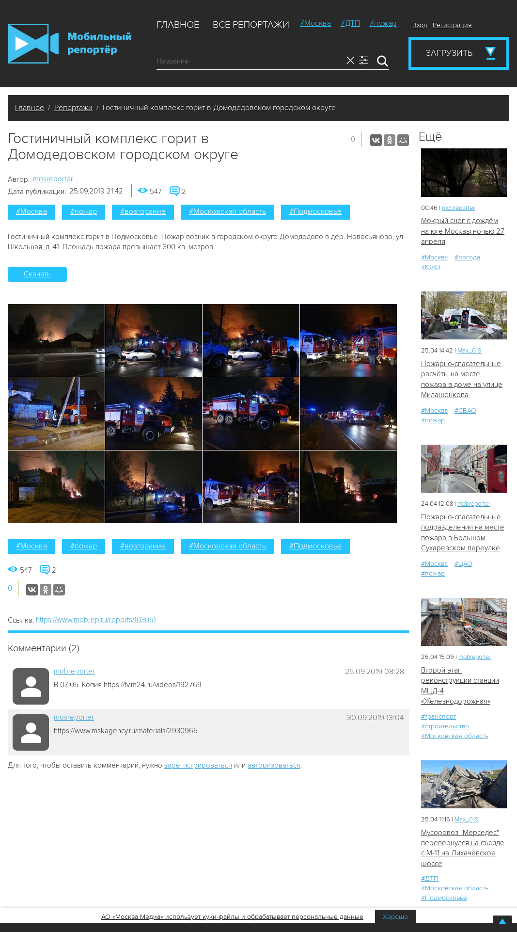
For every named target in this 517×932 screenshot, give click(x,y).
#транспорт (438, 716)
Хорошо (395, 917)
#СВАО (465, 410)
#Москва (315, 23)
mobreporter (74, 671)
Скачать (37, 274)
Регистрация (452, 25)
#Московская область (227, 211)
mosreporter (53, 179)
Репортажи (73, 107)
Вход (419, 25)
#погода (467, 257)
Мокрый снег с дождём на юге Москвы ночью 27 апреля (462, 231)
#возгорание (143, 211)
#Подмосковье (315, 211)
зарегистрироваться (198, 765)
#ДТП (350, 23)
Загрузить (449, 53)
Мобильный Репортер (69, 44)
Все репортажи (251, 25)
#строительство (445, 726)
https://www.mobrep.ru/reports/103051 (96, 619)
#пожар (383, 23)
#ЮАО (430, 267)
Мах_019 (469, 350)
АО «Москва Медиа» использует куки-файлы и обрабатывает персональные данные (232, 917)
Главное (178, 25)
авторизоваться (274, 765)
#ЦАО (463, 564)
